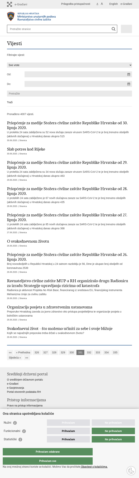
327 (45, 352)
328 (54, 352)
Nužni (7, 430)
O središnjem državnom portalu (25, 379)
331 (80, 352)
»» (26, 357)
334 (106, 352)
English (113, 3)
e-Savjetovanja (15, 387)
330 (71, 352)
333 (98, 352)
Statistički (10, 446)
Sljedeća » (15, 357)
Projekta (46, 290)
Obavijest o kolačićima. (94, 466)
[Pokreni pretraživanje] (114, 29)
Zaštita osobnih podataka (21, 413)
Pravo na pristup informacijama (25, 405)
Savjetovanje (14, 409)
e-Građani (126, 3)
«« (10, 352)
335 (115, 352)
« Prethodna (23, 352)
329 (63, 352)
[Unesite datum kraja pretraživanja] (78, 84)
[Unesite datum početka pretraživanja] (78, 74)
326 (37, 352)
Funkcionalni (12, 438)
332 (89, 352)
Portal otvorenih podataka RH (24, 391)
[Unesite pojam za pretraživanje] (23, 29)
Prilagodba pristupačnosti (75, 3)
